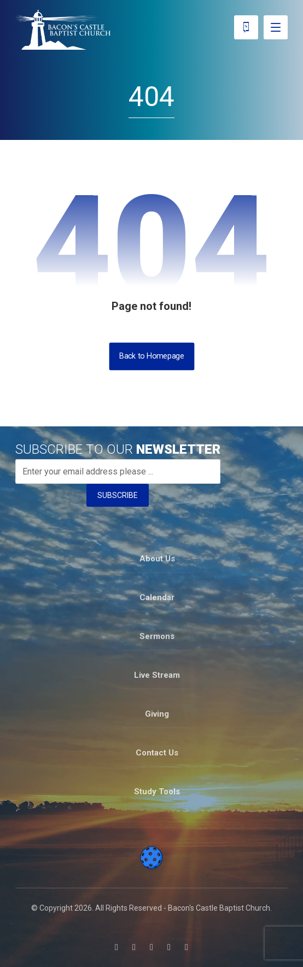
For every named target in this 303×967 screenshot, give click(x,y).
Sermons (156, 636)
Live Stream (157, 675)
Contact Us (157, 753)
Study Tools (157, 791)
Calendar (156, 597)
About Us (157, 559)
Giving (157, 714)
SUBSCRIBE (117, 495)
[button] (116, 947)
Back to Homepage (151, 356)
